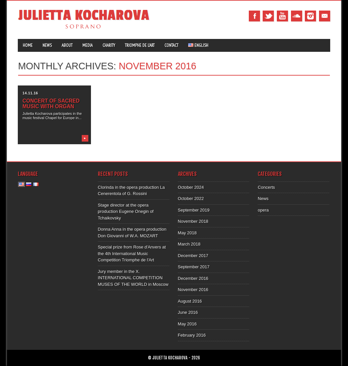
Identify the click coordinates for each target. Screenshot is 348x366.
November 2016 (193, 289)
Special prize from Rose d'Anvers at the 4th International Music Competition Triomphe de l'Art (132, 253)
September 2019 (194, 210)
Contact (171, 45)
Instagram (310, 16)
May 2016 (187, 323)
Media (87, 45)
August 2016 (190, 301)
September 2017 (194, 266)
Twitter (268, 16)
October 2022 (191, 198)
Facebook (254, 16)
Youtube (282, 16)
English (198, 45)
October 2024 (191, 187)
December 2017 (193, 255)
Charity (108, 45)
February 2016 (192, 335)
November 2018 (193, 221)
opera (263, 210)
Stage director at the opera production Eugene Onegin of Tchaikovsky (126, 211)
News (47, 45)
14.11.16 (30, 93)
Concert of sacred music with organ (50, 103)
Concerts (266, 187)
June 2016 (188, 312)
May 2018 (187, 232)
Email (324, 16)
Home (28, 45)
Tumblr (296, 16)
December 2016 (193, 278)
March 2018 (189, 244)
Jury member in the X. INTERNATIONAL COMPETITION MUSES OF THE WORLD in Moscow (133, 278)
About (67, 45)
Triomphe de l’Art (140, 45)
